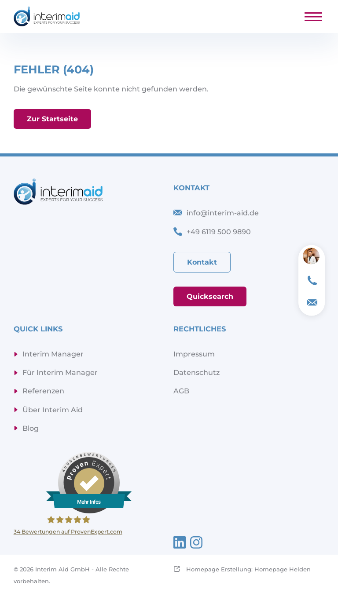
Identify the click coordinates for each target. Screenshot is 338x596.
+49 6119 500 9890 (219, 232)
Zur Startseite (52, 119)
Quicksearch (210, 296)
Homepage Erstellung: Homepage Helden (247, 569)
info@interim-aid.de (223, 213)
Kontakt (202, 262)
